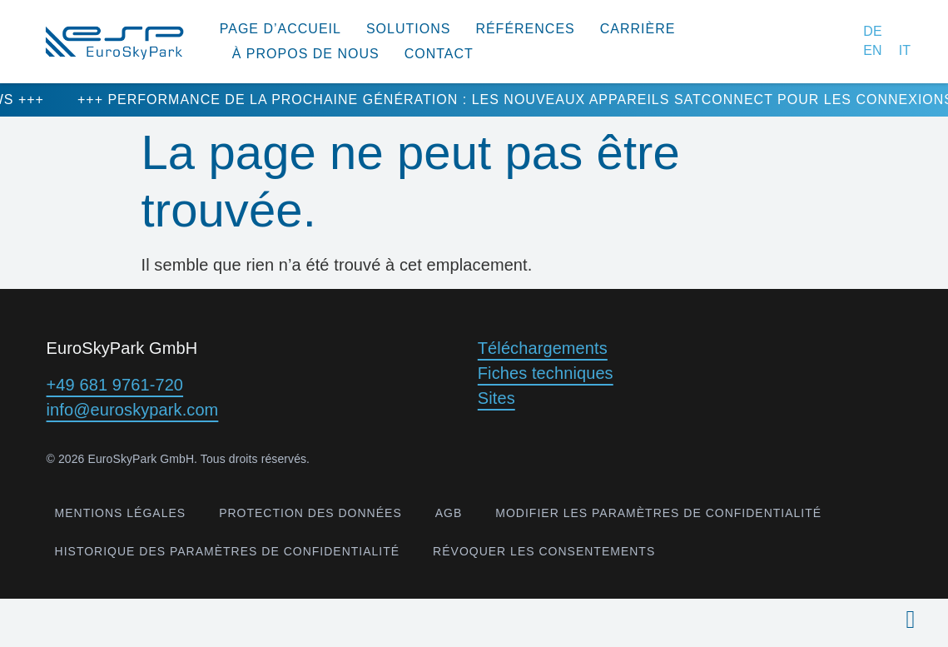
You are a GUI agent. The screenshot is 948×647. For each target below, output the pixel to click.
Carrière (638, 29)
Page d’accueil (280, 29)
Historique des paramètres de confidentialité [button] (227, 551)
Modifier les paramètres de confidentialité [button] (658, 513)
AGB (449, 513)
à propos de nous (306, 54)
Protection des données (310, 513)
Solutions (408, 29)
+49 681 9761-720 (115, 385)
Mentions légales (120, 513)
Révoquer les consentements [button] (544, 551)
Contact (439, 54)
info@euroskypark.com (133, 410)
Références (524, 29)
